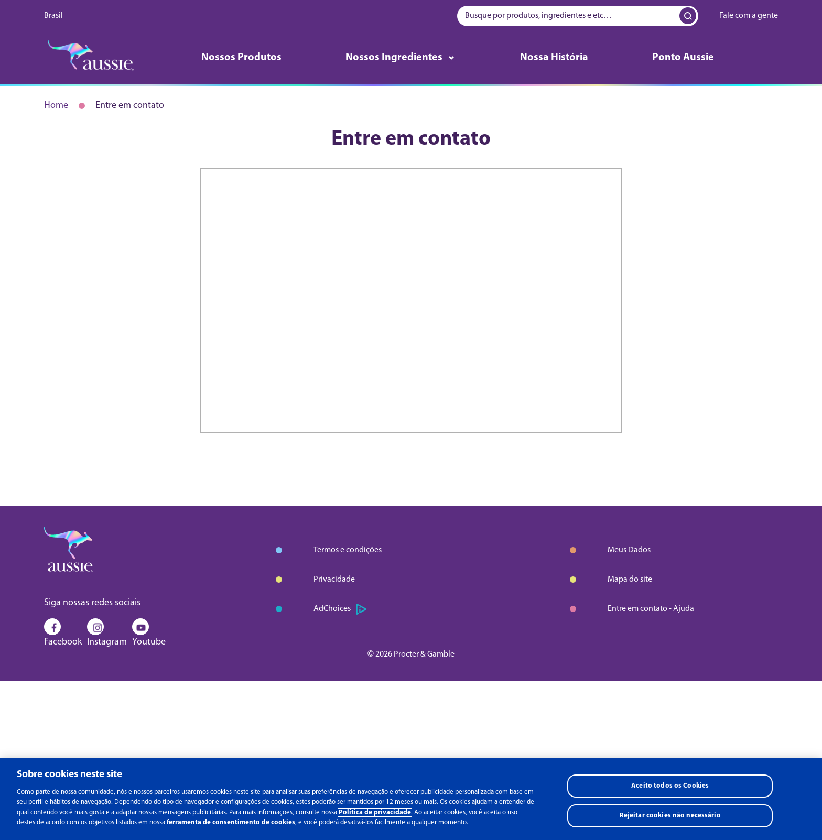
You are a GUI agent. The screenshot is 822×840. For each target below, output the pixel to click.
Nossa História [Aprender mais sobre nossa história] (554, 57)
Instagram (107, 635)
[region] (411, 799)
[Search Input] (686, 16)
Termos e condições (347, 550)
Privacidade (334, 579)
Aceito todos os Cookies (670, 785)
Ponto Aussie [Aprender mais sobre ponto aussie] (683, 57)
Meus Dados (629, 550)
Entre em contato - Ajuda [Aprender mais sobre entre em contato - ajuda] (651, 609)
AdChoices (339, 609)
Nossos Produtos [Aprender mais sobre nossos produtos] (241, 57)
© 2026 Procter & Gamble (411, 654)
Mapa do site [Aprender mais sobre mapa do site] (630, 579)
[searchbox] (577, 16)
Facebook (63, 635)
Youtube (149, 635)
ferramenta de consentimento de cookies (231, 822)
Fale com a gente (748, 16)
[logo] (90, 58)
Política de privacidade (375, 812)
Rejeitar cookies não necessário (670, 815)
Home (56, 106)
